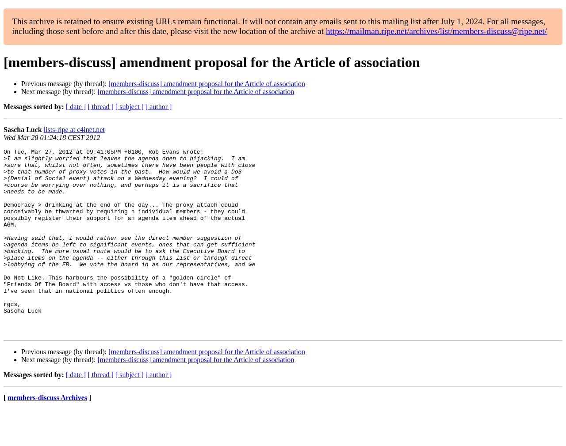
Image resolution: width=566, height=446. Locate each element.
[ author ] (158, 106)
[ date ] (76, 106)
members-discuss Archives (47, 434)
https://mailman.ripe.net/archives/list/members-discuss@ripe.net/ (436, 31)
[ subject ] (129, 106)
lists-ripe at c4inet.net (74, 129)
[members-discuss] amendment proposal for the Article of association (206, 83)
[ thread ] (101, 106)
